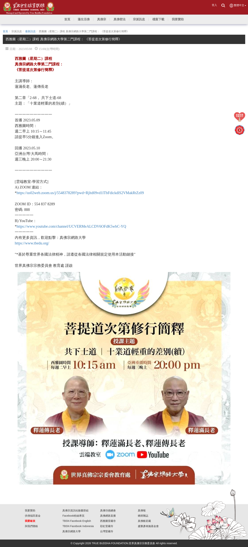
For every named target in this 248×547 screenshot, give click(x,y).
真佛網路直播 (108, 515)
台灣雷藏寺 (106, 531)
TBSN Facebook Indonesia (78, 526)
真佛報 (142, 510)
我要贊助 (30, 510)
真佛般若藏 (144, 520)
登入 (214, 5)
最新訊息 (30, 31)
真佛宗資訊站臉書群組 (75, 510)
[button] (83, 19)
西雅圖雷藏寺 (108, 520)
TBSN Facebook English (76, 520)
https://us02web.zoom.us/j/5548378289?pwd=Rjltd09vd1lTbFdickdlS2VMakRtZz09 (80, 193)
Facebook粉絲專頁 (73, 515)
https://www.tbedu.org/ (32, 243)
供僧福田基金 (33, 515)
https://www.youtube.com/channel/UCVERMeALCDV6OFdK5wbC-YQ (71, 226)
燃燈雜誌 (143, 515)
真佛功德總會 (108, 510)
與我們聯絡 (31, 526)
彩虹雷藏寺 (106, 526)
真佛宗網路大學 (71, 531)
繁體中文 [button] (237, 5)
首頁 (5, 31)
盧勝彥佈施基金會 (148, 526)
